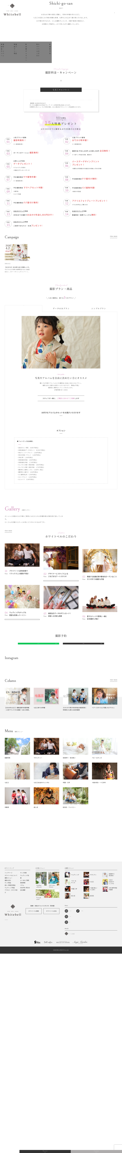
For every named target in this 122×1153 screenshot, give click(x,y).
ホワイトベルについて (11, 1073)
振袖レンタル (73, 1132)
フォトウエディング (75, 1108)
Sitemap (7, 1118)
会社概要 (22, 1088)
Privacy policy (17, 1118)
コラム (22, 1083)
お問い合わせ (116, 1150)
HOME (9, 41)
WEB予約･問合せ (25, 1085)
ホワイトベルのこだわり (89, 92)
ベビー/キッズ (73, 1114)
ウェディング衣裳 (24, 1074)
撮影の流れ (8, 1078)
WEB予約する (83, 796)
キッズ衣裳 (23, 1070)
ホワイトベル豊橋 (33, 1109)
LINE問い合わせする (38, 796)
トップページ (8, 1070)
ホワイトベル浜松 (51, 1109)
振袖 (70, 1120)
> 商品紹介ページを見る (25, 527)
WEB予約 (104, 1150)
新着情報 (22, 1080)
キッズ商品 (8, 1080)
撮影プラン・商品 (43, 92)
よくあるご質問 (24, 1078)
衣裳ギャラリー (65, 92)
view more (113, 290)
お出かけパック (19, 265)
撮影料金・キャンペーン (18, 92)
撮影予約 (111, 92)
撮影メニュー (15, 41)
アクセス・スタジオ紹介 (11, 1089)
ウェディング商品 (10, 1085)
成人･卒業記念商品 (10, 1083)
